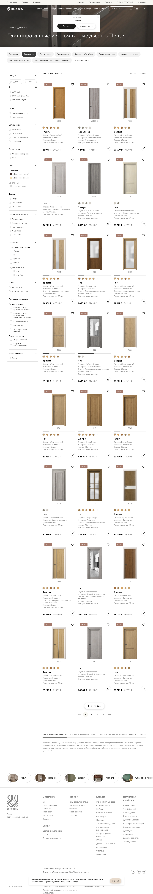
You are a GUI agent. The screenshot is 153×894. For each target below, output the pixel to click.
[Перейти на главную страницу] (15, 9)
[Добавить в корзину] (72, 148)
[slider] (9, 87)
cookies (47, 879)
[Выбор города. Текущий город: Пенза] (108, 2)
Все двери (13, 54)
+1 (61, 128)
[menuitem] (39, 8)
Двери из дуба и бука (83, 54)
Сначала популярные (52, 73)
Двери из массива (107, 54)
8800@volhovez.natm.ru (79, 872)
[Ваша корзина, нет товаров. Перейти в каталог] (137, 8)
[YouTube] (144, 872)
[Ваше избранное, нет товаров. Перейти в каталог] (141, 8)
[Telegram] (139, 872)
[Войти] (144, 8)
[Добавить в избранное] (72, 84)
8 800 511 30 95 (68, 868)
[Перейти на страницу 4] (103, 714)
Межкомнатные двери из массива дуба (52, 60)
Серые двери (63, 54)
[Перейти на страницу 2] (91, 714)
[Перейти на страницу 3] (97, 714)
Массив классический (19, 60)
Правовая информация (94, 886)
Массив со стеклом (129, 54)
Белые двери (45, 54)
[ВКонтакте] (133, 872)
